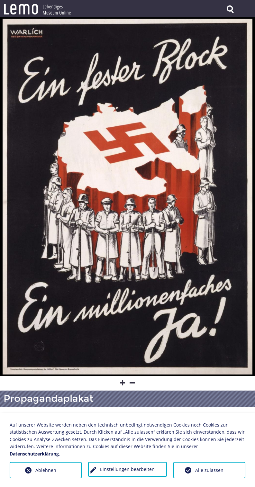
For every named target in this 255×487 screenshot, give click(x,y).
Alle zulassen (209, 470)
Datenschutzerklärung (34, 454)
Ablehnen (45, 470)
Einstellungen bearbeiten (127, 469)
